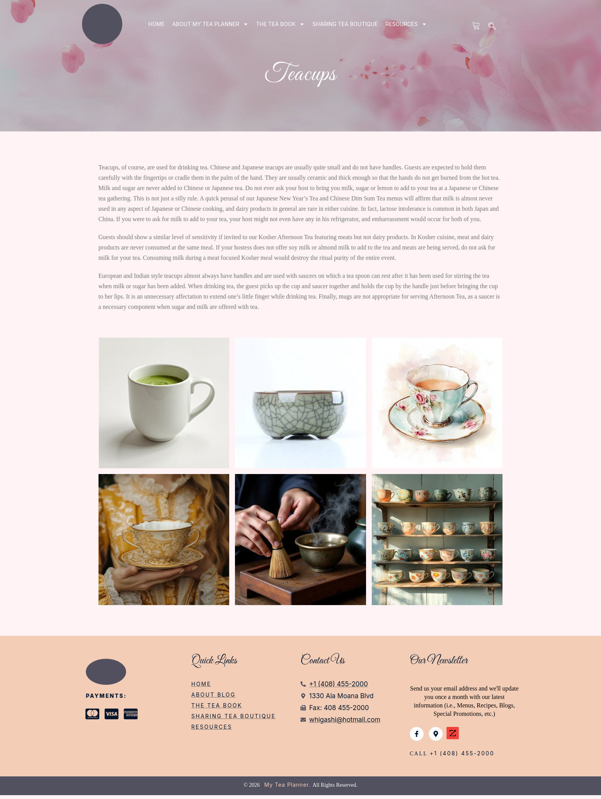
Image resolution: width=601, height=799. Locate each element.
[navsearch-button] (492, 26)
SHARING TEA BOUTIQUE (345, 24)
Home (156, 24)
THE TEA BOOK (280, 24)
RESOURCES (406, 24)
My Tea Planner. (288, 788)
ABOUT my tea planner (210, 24)
